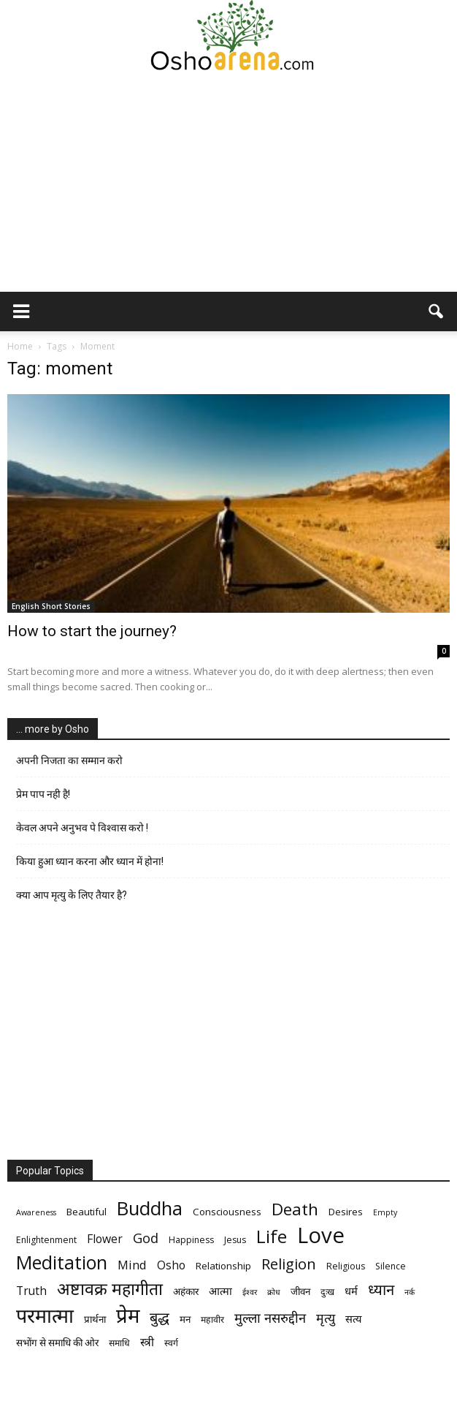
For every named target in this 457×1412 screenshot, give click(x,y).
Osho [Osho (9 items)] (171, 1265)
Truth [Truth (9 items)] (31, 1291)
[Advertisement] (228, 182)
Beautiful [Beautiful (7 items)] (86, 1211)
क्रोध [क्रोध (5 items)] (273, 1292)
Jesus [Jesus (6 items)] (235, 1240)
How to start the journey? (92, 631)
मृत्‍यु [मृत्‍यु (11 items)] (325, 1318)
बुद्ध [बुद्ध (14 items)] (159, 1317)
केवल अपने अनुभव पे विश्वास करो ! (82, 828)
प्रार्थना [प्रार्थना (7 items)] (95, 1319)
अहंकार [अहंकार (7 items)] (186, 1291)
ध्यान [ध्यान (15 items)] (381, 1289)
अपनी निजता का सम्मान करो (69, 760)
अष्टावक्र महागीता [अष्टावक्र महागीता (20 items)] (110, 1288)
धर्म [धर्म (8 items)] (351, 1290)
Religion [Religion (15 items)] (288, 1264)
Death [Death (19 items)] (295, 1209)
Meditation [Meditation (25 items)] (61, 1262)
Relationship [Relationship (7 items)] (223, 1265)
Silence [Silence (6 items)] (390, 1266)
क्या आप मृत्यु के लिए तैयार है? (71, 895)
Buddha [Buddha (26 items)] (150, 1208)
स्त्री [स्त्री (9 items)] (147, 1342)
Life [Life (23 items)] (271, 1236)
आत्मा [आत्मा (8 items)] (220, 1290)
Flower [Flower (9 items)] (105, 1239)
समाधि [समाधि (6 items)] (119, 1343)
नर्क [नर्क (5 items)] (409, 1292)
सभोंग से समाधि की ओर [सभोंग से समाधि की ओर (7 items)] (57, 1342)
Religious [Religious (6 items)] (345, 1266)
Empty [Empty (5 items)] (385, 1212)
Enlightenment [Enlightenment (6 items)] (46, 1240)
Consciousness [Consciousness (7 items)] (227, 1211)
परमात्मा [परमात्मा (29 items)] (45, 1315)
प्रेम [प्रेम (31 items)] (127, 1315)
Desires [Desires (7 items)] (346, 1211)
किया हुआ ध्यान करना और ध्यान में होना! (90, 861)
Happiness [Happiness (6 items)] (191, 1240)
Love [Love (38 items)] (321, 1235)
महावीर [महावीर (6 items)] (212, 1319)
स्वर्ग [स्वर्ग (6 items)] (171, 1343)
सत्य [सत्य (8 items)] (353, 1318)
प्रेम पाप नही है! (43, 794)
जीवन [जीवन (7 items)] (300, 1291)
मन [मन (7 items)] (185, 1319)
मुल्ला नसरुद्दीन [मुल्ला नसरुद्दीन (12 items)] (270, 1317)
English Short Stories (51, 606)
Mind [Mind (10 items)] (132, 1264)
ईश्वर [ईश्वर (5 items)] (249, 1292)
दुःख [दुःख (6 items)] (327, 1291)
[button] (436, 311)
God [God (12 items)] (145, 1237)
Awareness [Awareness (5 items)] (36, 1212)
